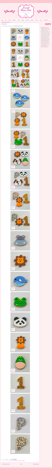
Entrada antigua (36, 464)
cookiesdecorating (17, 460)
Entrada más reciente (5, 464)
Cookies (14, 460)
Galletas (24, 460)
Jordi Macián (7, 459)
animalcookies (11, 460)
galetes (21, 460)
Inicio (21, 464)
